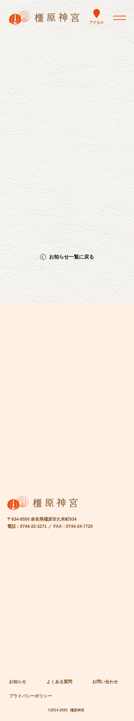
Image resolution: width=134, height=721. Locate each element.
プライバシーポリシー (30, 696)
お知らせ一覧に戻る (71, 257)
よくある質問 (59, 681)
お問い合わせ (105, 681)
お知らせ (17, 681)
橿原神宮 (77, 710)
